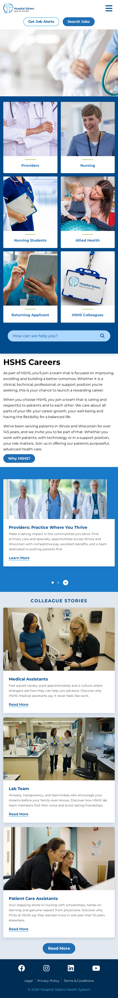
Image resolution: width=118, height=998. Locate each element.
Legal (28, 981)
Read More (59, 948)
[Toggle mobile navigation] (108, 8)
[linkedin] (71, 968)
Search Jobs (79, 21)
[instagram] (46, 968)
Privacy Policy (48, 981)
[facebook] (21, 968)
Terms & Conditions (79, 981)
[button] (53, 582)
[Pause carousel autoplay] (65, 582)
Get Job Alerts (41, 21)
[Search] (102, 336)
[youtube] (96, 968)
